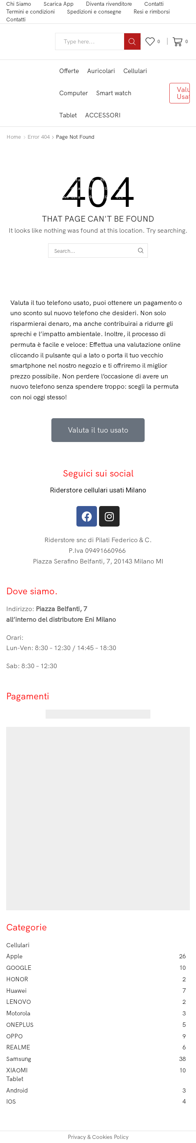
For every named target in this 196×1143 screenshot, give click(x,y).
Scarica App (59, 3)
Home (14, 136)
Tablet (68, 115)
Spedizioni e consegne (94, 11)
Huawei (96, 990)
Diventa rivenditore (109, 3)
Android (96, 1090)
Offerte (69, 71)
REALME (96, 1047)
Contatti (154, 3)
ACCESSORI (103, 115)
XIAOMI (96, 1070)
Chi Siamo (18, 3)
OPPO (96, 1036)
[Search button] (132, 41)
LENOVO (96, 1002)
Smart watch (113, 93)
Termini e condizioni (30, 11)
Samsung (96, 1059)
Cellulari (135, 71)
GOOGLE (96, 967)
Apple (96, 956)
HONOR (96, 979)
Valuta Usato (183, 93)
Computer (73, 93)
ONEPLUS (96, 1024)
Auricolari (101, 71)
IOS (96, 1101)
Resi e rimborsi (152, 11)
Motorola (96, 1013)
